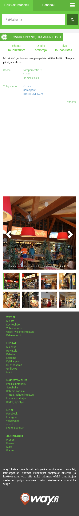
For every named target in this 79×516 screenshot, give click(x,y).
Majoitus (11, 347)
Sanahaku (12, 387)
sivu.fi (9, 424)
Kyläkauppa (12, 361)
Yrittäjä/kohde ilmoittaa (20, 394)
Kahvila (10, 354)
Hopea (10, 443)
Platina (10, 450)
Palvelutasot (13, 335)
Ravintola (11, 350)
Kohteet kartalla (15, 391)
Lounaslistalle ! (15, 428)
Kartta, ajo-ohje (15, 402)
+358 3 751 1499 (33, 94)
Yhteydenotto (14, 328)
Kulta (9, 446)
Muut (9, 372)
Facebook (11, 413)
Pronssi (10, 439)
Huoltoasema (14, 365)
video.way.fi (13, 420)
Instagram (12, 417)
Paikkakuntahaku (16, 383)
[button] (72, 5)
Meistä (10, 321)
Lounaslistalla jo (15, 398)
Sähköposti (29, 90)
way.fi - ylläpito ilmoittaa (20, 331)
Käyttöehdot (13, 324)
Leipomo (11, 357)
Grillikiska (11, 368)
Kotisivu (27, 86)
